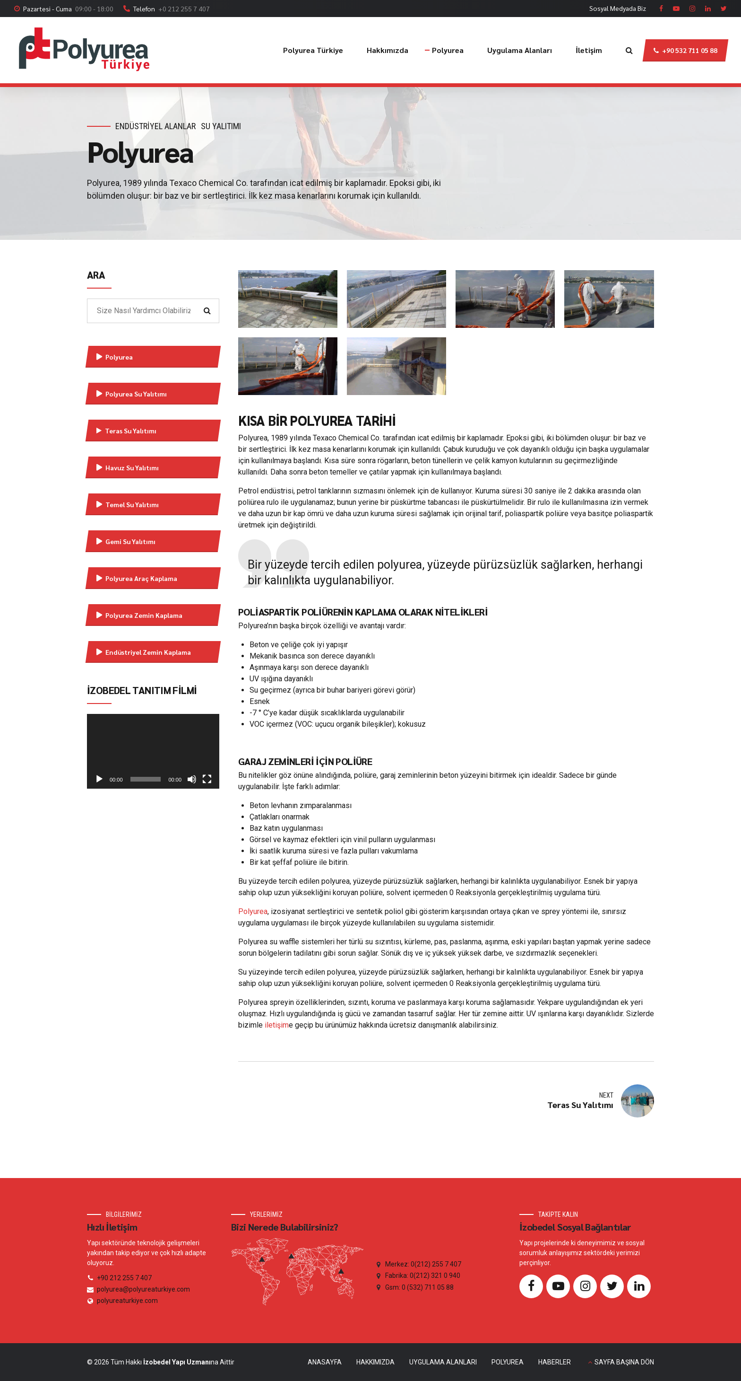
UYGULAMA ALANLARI (443, 1362)
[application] (153, 751)
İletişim (589, 50)
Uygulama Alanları (519, 50)
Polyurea (448, 50)
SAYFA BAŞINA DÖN (624, 1362)
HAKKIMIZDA (375, 1362)
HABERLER (554, 1362)
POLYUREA (507, 1362)
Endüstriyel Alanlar (155, 126)
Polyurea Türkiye (313, 50)
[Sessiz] (192, 779)
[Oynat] (99, 779)
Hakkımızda (387, 50)
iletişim (277, 1024)
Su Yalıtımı (221, 126)
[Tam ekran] (207, 779)
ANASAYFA (325, 1362)
